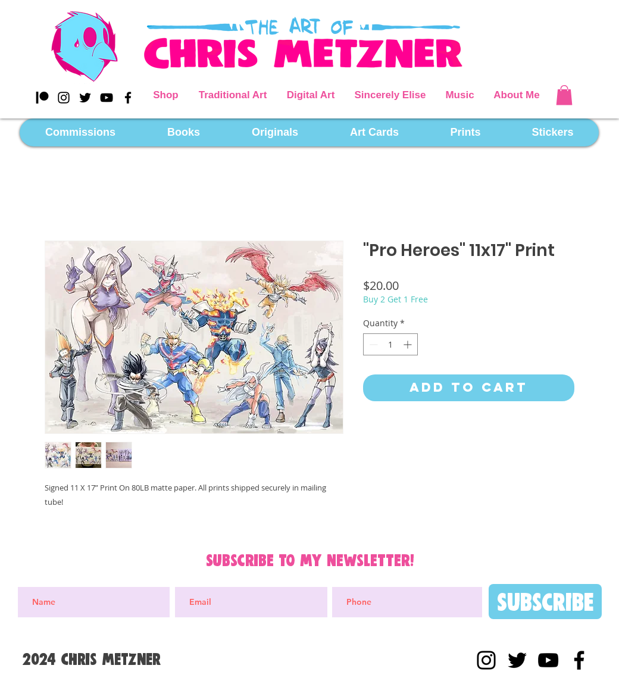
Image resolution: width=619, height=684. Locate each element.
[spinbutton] (390, 344)
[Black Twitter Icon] (85, 97)
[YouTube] (106, 97)
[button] (564, 95)
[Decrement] (372, 344)
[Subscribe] (545, 601)
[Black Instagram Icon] (63, 97)
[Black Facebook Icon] (128, 97)
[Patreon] (42, 97)
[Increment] (408, 344)
